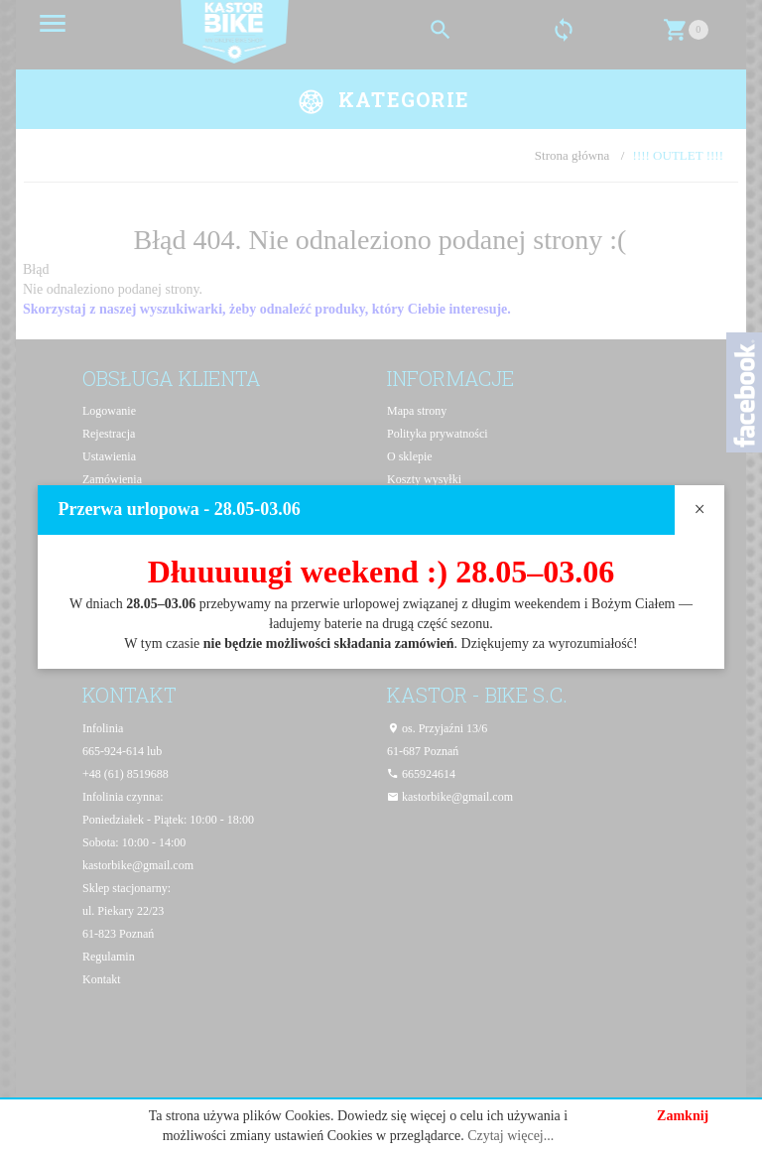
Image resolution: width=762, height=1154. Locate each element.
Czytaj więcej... (510, 1135)
